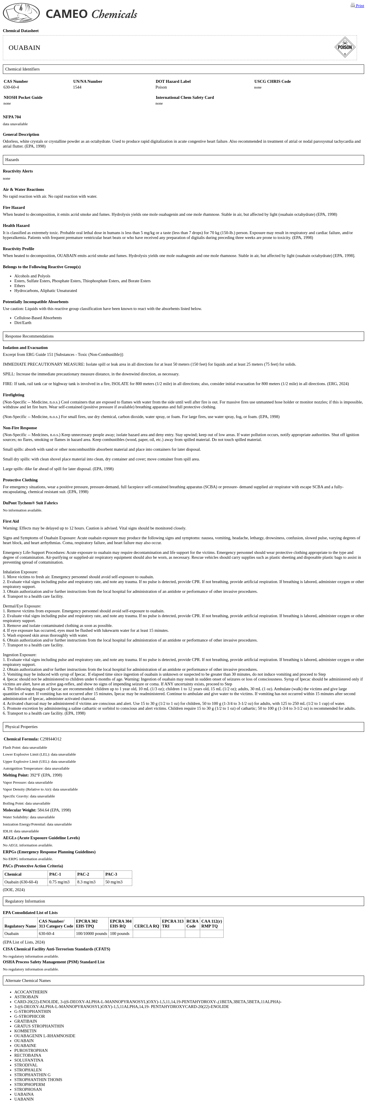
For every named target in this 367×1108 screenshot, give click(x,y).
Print (357, 5)
